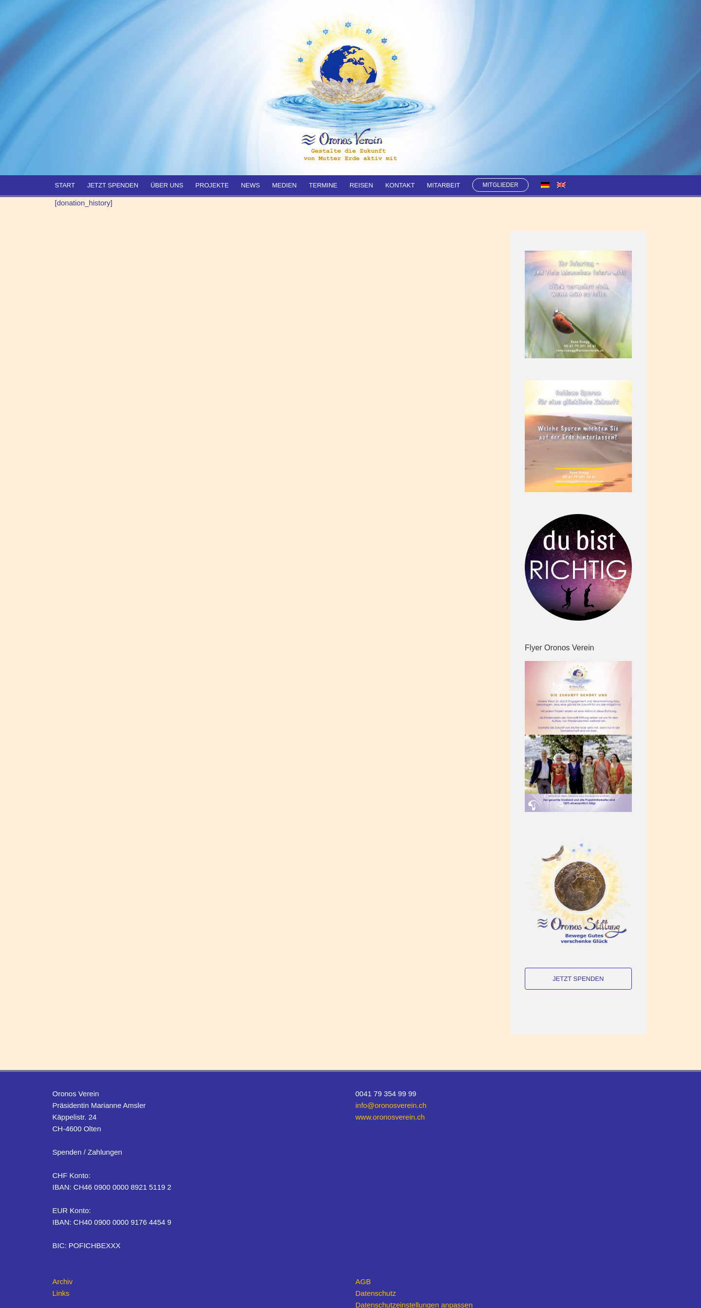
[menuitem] (545, 185)
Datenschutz (375, 1293)
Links (61, 1293)
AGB (363, 1281)
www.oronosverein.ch (390, 1117)
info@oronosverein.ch (390, 1105)
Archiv (63, 1281)
